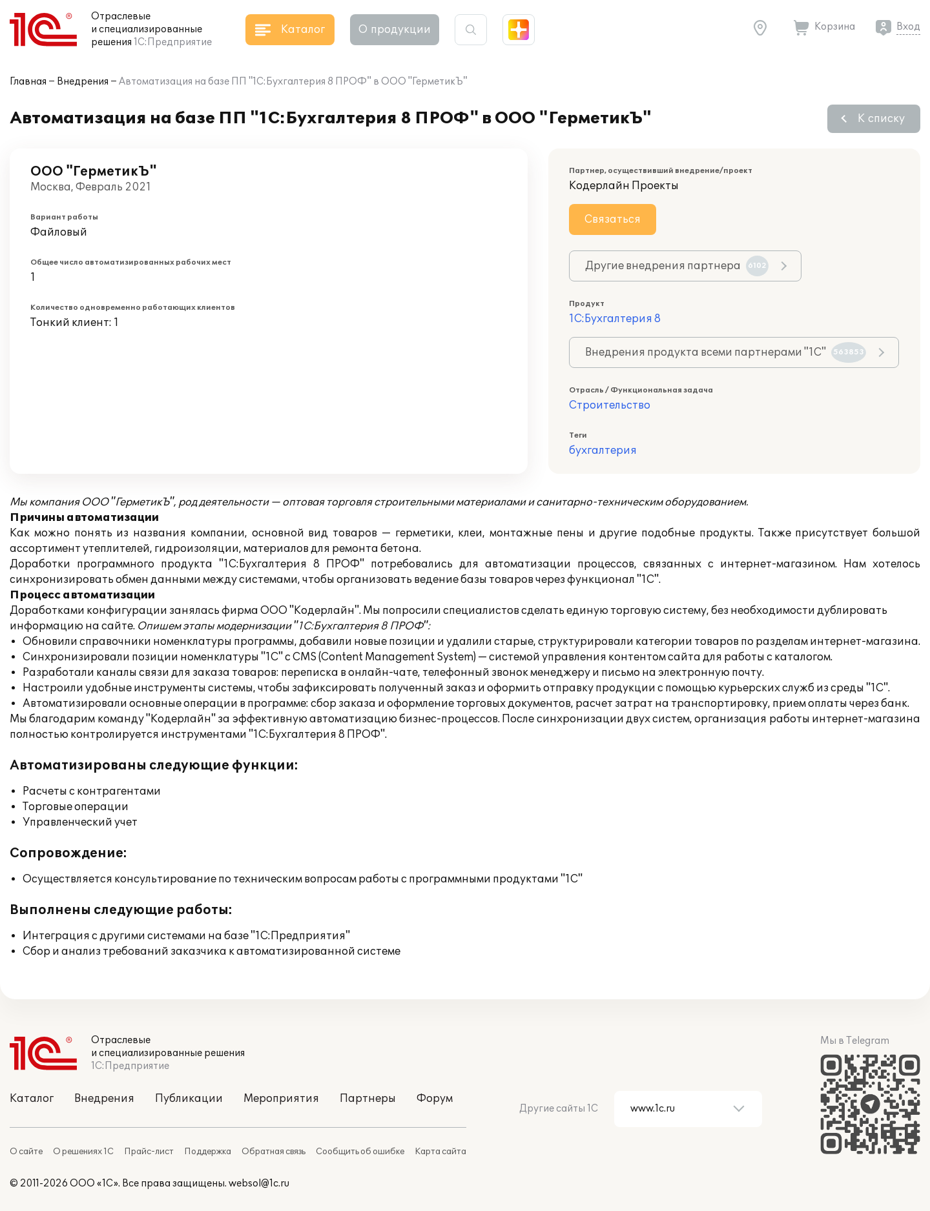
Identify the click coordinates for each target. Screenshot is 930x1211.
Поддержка (207, 1151)
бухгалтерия (603, 450)
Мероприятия (281, 1098)
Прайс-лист (149, 1151)
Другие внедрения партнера (677, 266)
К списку (881, 118)
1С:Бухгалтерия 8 (615, 318)
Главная (28, 81)
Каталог (32, 1098)
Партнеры (368, 1098)
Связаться (612, 219)
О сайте (26, 1151)
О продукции (394, 29)
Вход (908, 26)
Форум (435, 1098)
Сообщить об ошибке (360, 1151)
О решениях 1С (83, 1151)
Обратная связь (273, 1151)
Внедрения (82, 81)
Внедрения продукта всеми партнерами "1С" (725, 352)
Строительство (609, 405)
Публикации (189, 1098)
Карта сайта (440, 1151)
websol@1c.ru (259, 1183)
